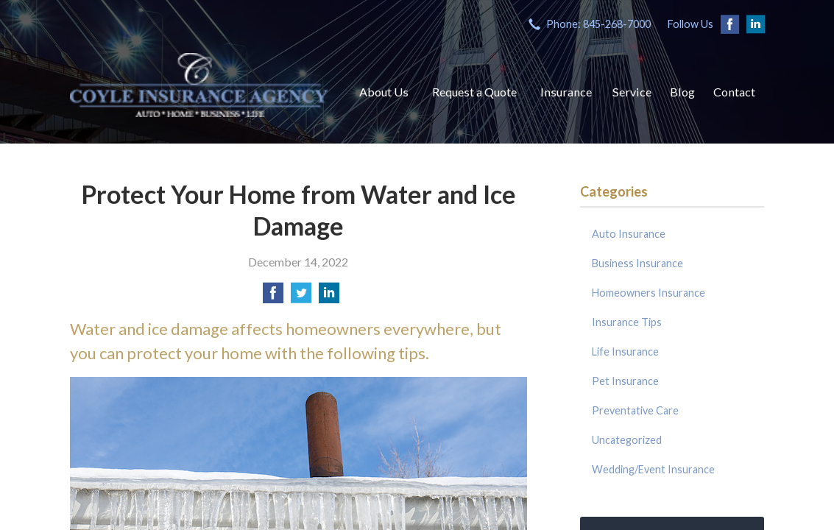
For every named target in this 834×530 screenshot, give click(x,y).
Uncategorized (627, 440)
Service (631, 92)
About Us (384, 92)
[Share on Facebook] (273, 297)
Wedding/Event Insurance (653, 469)
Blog (682, 92)
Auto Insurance (628, 233)
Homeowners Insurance (648, 292)
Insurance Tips (627, 322)
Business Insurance (637, 263)
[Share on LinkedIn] (329, 297)
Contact (734, 92)
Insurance (566, 92)
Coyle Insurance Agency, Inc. (199, 84)
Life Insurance (625, 351)
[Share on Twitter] (301, 297)
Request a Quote (474, 92)
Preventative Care (635, 410)
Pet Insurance (625, 381)
